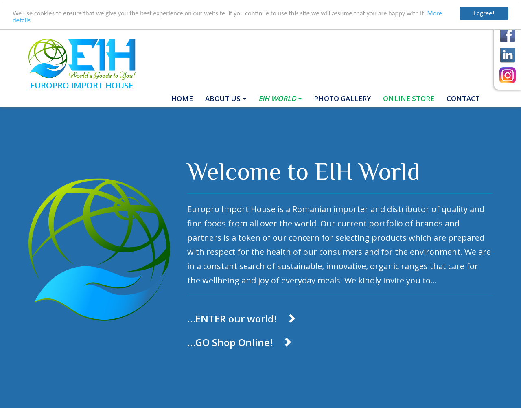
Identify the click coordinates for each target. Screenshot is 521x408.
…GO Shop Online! (239, 342)
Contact (463, 98)
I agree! (484, 13)
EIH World (280, 98)
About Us (225, 98)
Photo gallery (342, 98)
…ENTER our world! (241, 318)
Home (185, 98)
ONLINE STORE (408, 98)
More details (30, 20)
